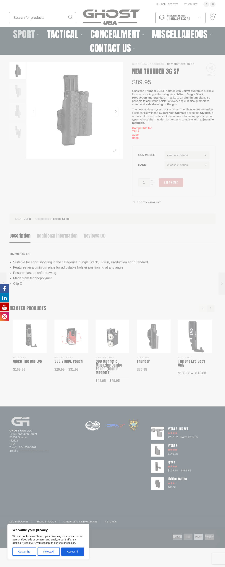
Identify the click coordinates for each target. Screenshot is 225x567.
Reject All (48, 551)
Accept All (72, 551)
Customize (24, 551)
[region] (48, 542)
